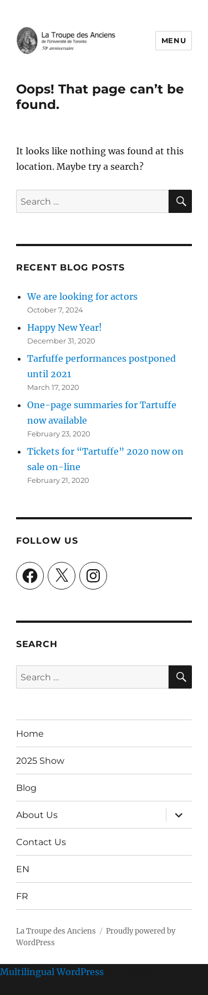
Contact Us (41, 842)
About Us (37, 815)
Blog (26, 788)
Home (30, 733)
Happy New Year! (64, 327)
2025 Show (40, 761)
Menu (173, 40)
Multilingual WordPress (52, 971)
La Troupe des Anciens (56, 931)
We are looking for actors (82, 296)
